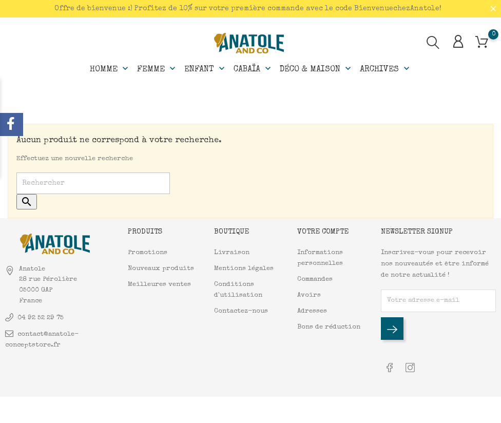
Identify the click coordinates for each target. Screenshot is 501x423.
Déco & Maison (316, 68)
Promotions (147, 252)
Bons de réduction (328, 327)
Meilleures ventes (159, 284)
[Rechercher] (93, 183)
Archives (386, 68)
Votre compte (323, 231)
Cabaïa (253, 68)
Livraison (231, 252)
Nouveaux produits (161, 268)
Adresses (312, 311)
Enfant (205, 68)
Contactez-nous (241, 311)
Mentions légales (244, 268)
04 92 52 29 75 (40, 318)
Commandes (315, 279)
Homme (110, 68)
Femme (157, 68)
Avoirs (309, 295)
